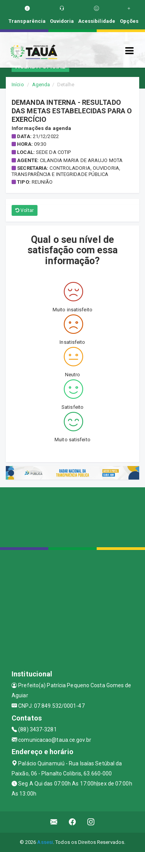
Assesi (45, 842)
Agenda (41, 84)
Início (18, 84)
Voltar (24, 210)
